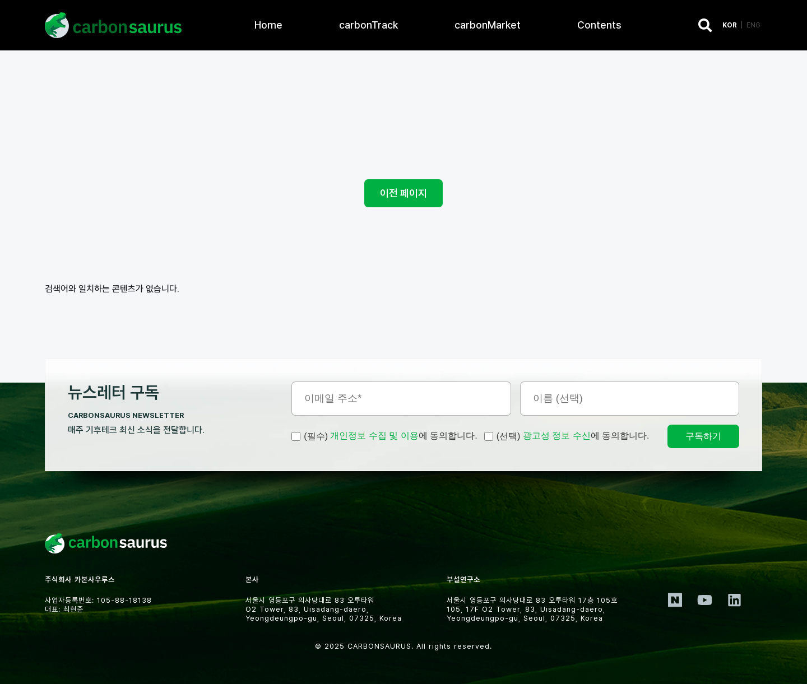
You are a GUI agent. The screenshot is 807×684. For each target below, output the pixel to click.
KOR (729, 25)
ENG (753, 25)
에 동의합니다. (384, 436)
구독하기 (703, 436)
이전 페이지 (403, 193)
